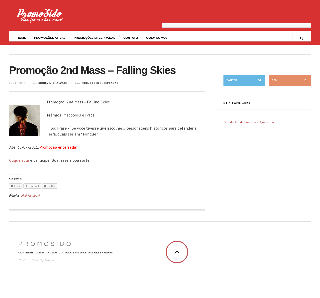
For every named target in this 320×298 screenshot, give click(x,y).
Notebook (34, 195)
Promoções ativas (50, 38)
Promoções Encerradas (94, 38)
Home (21, 38)
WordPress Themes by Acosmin (36, 260)
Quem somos (156, 38)
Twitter (246, 80)
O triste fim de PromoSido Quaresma (248, 122)
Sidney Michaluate (52, 83)
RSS (291, 80)
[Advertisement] (236, 17)
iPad (24, 195)
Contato (130, 38)
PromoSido (45, 244)
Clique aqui (19, 160)
